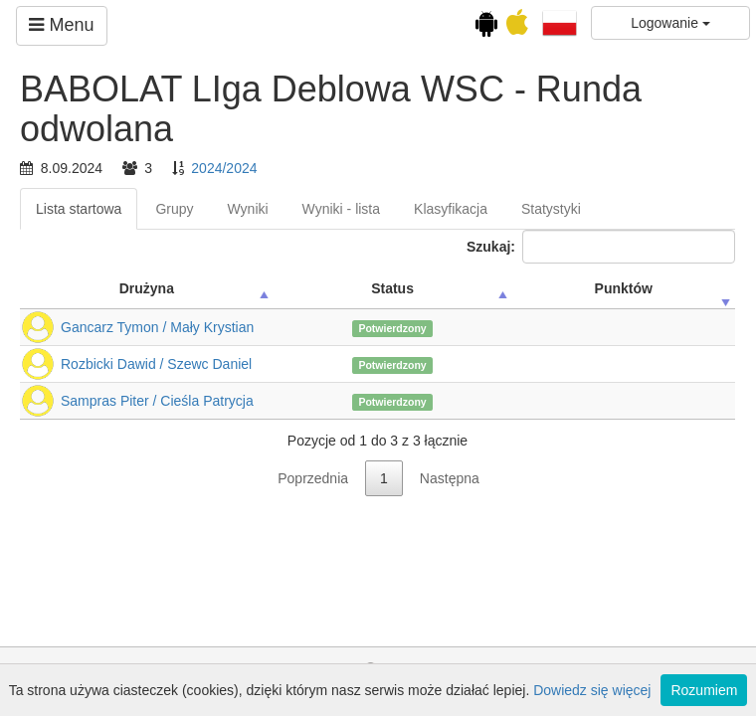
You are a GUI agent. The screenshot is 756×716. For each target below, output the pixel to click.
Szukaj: (601, 247)
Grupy (174, 209)
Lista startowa (78, 209)
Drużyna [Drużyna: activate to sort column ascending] (146, 288)
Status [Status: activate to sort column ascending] (392, 288)
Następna (449, 478)
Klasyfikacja (450, 209)
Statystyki (551, 209)
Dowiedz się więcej (592, 690)
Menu (61, 25)
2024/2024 (224, 168)
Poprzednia (313, 478)
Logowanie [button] (670, 23)
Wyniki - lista (341, 209)
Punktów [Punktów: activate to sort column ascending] (624, 288)
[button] (559, 22)
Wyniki (248, 209)
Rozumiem (703, 690)
